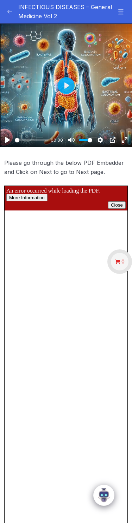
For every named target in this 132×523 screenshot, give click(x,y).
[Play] (7, 140)
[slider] (31, 140)
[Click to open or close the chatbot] (103, 496)
